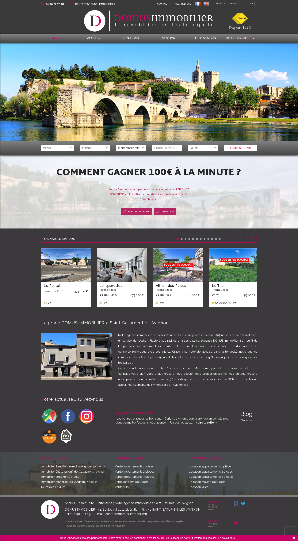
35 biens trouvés (240, 148)
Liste (252, 238)
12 (220, 239)
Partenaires (104, 503)
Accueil (58, 38)
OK (251, 3)
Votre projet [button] (240, 38)
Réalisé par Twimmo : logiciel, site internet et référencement (95, 525)
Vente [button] (93, 38)
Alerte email (183, 3)
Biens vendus (205, 38)
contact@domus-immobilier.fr (92, 4)
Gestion (168, 38)
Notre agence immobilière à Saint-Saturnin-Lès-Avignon (154, 503)
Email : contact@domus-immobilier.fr (121, 514)
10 (212, 239)
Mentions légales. (175, 521)
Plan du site (86, 503)
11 (216, 239)
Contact (164, 3)
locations (130, 38)
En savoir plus (226, 537)
